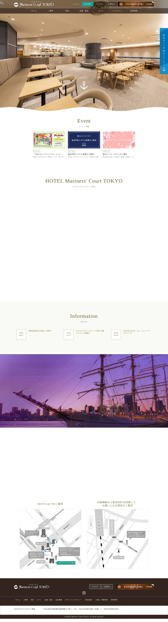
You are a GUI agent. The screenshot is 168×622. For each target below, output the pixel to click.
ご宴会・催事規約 (101, 600)
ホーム (34, 11)
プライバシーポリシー (73, 600)
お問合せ (111, 4)
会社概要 (59, 600)
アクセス (99, 4)
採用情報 (134, 11)
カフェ (100, 11)
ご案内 (50, 11)
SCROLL (84, 78)
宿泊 (67, 11)
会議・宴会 (84, 11)
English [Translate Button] (76, 4)
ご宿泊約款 (88, 600)
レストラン (117, 11)
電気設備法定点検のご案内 (39, 331)
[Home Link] (34, 4)
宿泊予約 (87, 4)
